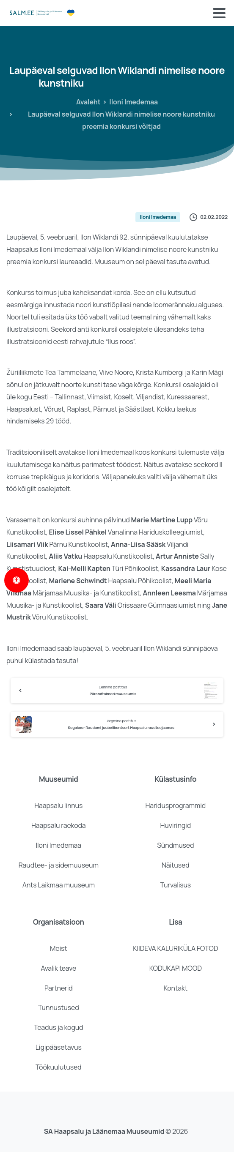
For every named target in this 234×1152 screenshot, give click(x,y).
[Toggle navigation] (219, 13)
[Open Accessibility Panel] (16, 580)
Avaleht (88, 101)
